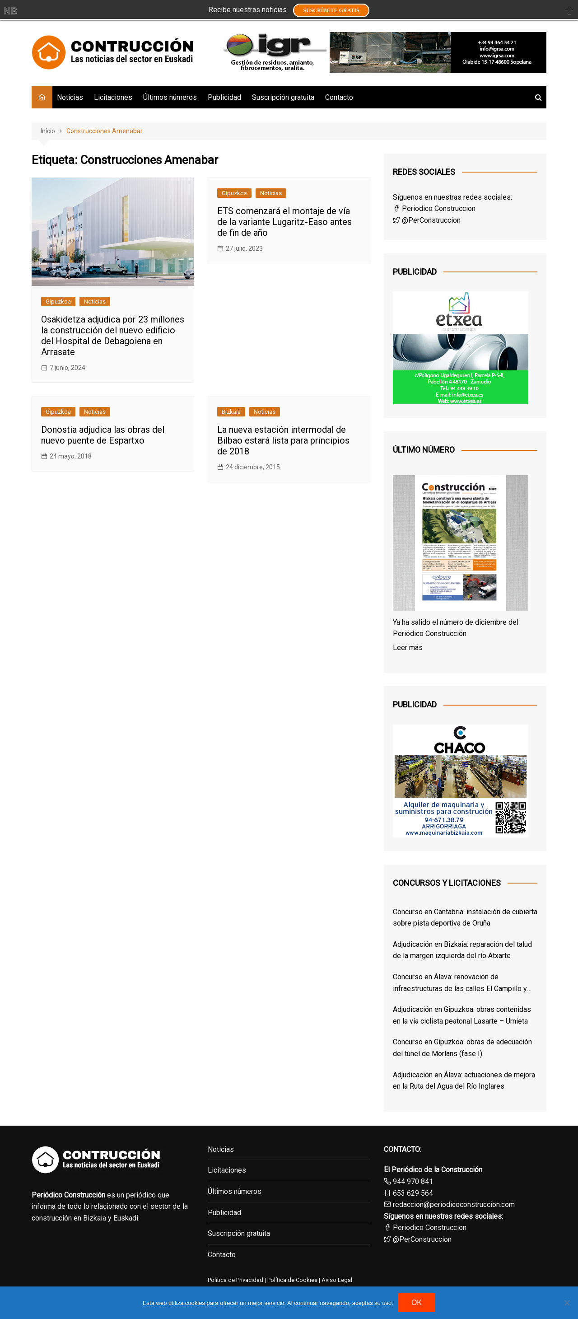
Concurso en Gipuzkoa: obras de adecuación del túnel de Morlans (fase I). (462, 1048)
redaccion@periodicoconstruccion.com (454, 1204)
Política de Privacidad (235, 1280)
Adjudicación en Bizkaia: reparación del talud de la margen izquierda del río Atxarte (462, 950)
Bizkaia (231, 411)
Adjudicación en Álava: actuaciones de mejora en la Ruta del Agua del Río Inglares (464, 1081)
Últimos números (170, 97)
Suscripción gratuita (283, 97)
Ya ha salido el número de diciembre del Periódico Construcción (455, 628)
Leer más (408, 647)
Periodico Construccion (434, 208)
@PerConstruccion (427, 220)
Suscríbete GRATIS (331, 10)
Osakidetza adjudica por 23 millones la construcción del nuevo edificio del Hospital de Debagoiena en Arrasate (112, 335)
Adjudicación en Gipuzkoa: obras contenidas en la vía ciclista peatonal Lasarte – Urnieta (462, 1015)
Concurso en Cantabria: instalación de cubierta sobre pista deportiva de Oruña (465, 917)
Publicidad (224, 97)
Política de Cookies (291, 1280)
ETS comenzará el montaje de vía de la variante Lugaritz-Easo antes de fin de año (284, 222)
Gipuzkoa (58, 301)
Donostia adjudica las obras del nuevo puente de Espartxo (102, 435)
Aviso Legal (337, 1280)
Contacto (339, 97)
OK (416, 1302)
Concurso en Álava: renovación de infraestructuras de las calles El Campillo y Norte (460, 983)
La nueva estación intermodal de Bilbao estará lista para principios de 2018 (283, 440)
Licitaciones (113, 97)
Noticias (70, 97)
